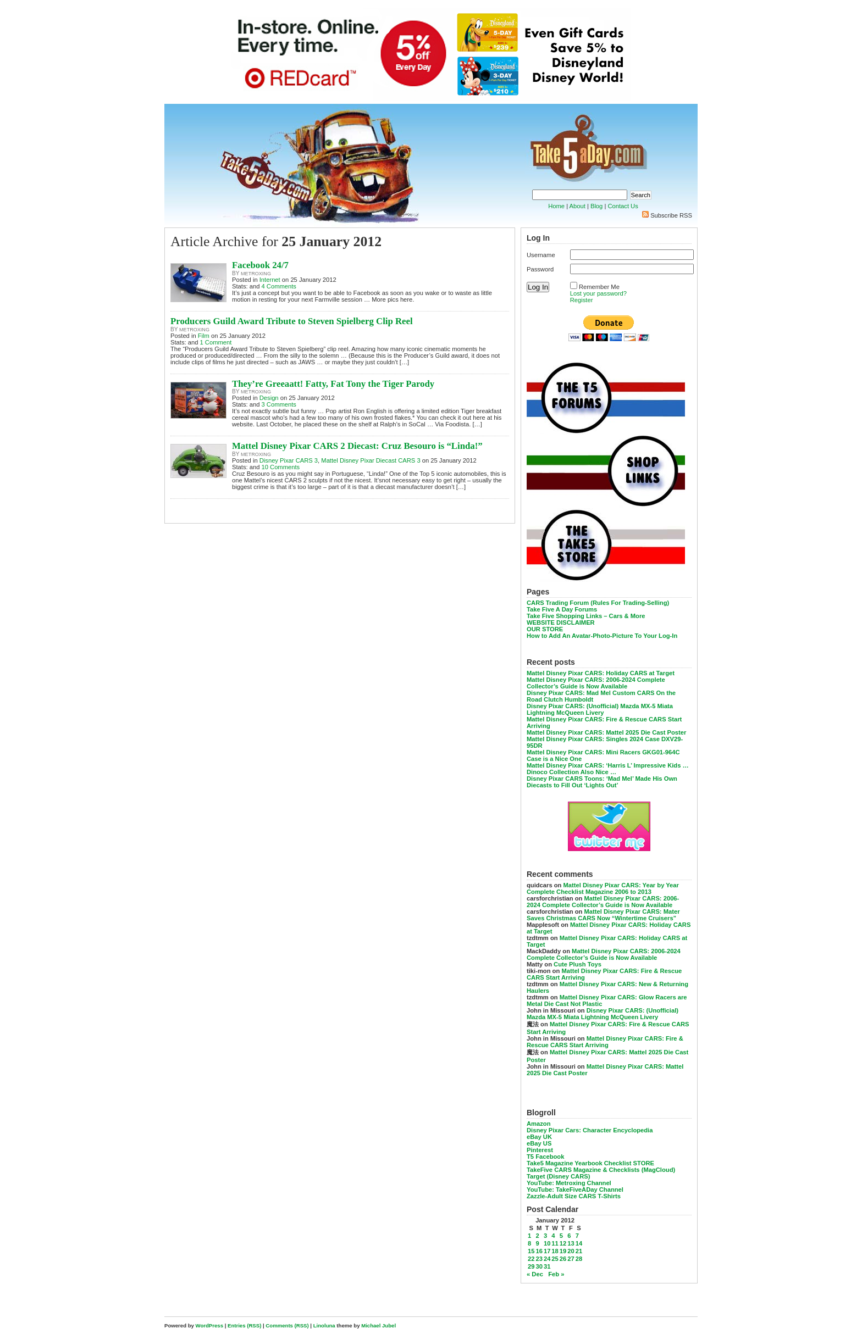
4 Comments (279, 286)
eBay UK (539, 1136)
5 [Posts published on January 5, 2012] (561, 1235)
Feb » (556, 1274)
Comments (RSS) (287, 1325)
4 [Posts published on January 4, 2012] (553, 1235)
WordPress (209, 1325)
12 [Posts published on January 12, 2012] (563, 1243)
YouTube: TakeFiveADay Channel (575, 1189)
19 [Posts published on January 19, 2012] (563, 1251)
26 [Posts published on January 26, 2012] (563, 1258)
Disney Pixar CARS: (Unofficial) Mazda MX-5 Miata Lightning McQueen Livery (600, 709)
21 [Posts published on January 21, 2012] (579, 1251)
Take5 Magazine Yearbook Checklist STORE (590, 1163)
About (577, 206)
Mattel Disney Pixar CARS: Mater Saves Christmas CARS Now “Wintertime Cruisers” (603, 914)
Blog (596, 206)
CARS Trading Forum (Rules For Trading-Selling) (598, 602)
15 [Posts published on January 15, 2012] (531, 1251)
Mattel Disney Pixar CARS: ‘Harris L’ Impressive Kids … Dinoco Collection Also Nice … (608, 768)
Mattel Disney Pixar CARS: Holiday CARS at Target (601, 673)
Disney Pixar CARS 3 (288, 460)
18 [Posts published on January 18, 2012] (554, 1251)
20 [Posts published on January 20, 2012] (570, 1251)
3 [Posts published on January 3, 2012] (545, 1235)
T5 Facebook (545, 1156)
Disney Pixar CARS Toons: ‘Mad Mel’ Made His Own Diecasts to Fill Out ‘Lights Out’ (602, 781)
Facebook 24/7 (260, 265)
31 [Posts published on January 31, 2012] (547, 1266)
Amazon (539, 1123)
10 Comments (281, 467)
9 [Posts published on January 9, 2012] (537, 1243)
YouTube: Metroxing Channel (569, 1183)
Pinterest (540, 1150)
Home (556, 206)
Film (203, 335)
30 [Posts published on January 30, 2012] (538, 1266)
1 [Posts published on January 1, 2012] (529, 1235)
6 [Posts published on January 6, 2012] (569, 1235)
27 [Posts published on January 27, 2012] (570, 1258)
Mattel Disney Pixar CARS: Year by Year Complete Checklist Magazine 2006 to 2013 (603, 888)
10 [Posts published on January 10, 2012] (547, 1243)
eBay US (539, 1143)
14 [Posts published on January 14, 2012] (579, 1243)
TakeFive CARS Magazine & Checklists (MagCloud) (601, 1169)
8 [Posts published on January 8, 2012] (529, 1243)
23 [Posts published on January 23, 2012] (538, 1258)
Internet (269, 279)
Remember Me (599, 287)
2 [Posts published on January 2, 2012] (537, 1235)
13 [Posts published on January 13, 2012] (570, 1243)
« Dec (535, 1274)
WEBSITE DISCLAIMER (561, 622)
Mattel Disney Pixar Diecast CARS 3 (370, 460)
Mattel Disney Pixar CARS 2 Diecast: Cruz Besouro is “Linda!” (357, 446)
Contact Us (622, 206)
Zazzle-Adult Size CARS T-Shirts (574, 1196)
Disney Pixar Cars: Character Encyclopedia (590, 1130)
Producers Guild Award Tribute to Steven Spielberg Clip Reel (291, 321)
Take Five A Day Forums (562, 609)
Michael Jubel (378, 1325)
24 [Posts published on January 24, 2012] (547, 1258)
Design (269, 397)
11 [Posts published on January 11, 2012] (554, 1243)
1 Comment (216, 342)
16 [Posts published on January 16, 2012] (538, 1251)
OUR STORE (545, 629)
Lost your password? (598, 293)
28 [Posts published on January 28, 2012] (579, 1258)
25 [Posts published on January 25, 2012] (554, 1258)
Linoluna (324, 1325)
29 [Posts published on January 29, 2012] (531, 1266)
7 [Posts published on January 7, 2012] (577, 1235)
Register (581, 300)
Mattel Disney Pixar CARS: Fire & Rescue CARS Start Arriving (605, 1041)
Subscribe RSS (671, 215)
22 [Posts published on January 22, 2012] (531, 1258)
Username (541, 255)
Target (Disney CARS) (558, 1176)
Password (540, 269)
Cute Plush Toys (577, 964)
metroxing (256, 273)
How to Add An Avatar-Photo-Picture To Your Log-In (602, 635)
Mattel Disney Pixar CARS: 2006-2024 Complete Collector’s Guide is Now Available (596, 683)
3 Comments (279, 404)
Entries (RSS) (244, 1325)
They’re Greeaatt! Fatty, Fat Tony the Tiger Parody (333, 384)
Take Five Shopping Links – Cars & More (586, 616)
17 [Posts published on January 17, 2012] (547, 1251)
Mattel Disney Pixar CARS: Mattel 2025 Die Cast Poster (606, 732)
